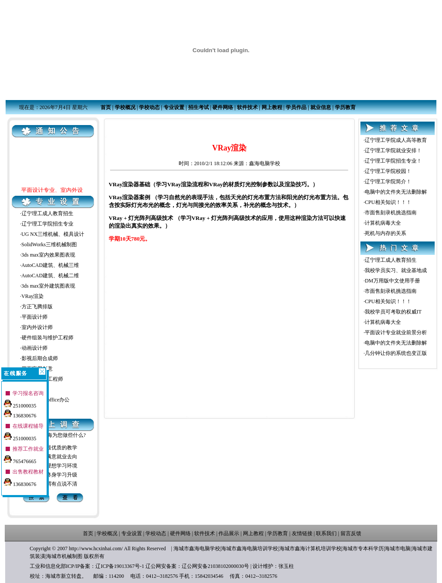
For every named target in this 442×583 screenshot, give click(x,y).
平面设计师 (34, 317)
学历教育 (345, 107)
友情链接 (302, 533)
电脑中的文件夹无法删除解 (396, 192)
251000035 (20, 401)
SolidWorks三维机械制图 (49, 244)
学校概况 (125, 107)
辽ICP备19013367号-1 (119, 566)
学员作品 (296, 107)
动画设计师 (34, 348)
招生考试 (198, 107)
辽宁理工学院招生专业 (47, 224)
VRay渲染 (33, 296)
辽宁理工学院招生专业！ (393, 161)
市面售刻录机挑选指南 (391, 213)
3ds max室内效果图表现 (48, 255)
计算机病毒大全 (383, 223)
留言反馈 (351, 533)
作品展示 (228, 533)
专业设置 (174, 107)
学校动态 (149, 107)
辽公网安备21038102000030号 (215, 566)
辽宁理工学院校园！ (388, 171)
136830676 (20, 411)
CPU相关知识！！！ (388, 202)
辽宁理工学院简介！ (388, 182)
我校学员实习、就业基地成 (396, 270)
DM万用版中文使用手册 (392, 281)
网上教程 (272, 107)
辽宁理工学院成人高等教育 (396, 140)
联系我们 (326, 533)
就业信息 (320, 107)
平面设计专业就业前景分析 (396, 332)
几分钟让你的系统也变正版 (396, 353)
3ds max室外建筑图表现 (48, 286)
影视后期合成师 (40, 358)
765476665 (20, 457)
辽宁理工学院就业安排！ (393, 150)
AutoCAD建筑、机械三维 (50, 265)
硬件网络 (222, 107)
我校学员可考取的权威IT (393, 312)
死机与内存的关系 (385, 233)
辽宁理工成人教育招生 (47, 213)
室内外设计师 (37, 327)
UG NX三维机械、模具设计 (53, 234)
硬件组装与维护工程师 (47, 338)
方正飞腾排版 (37, 307)
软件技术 (247, 107)
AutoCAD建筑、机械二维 (50, 276)
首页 (106, 107)
